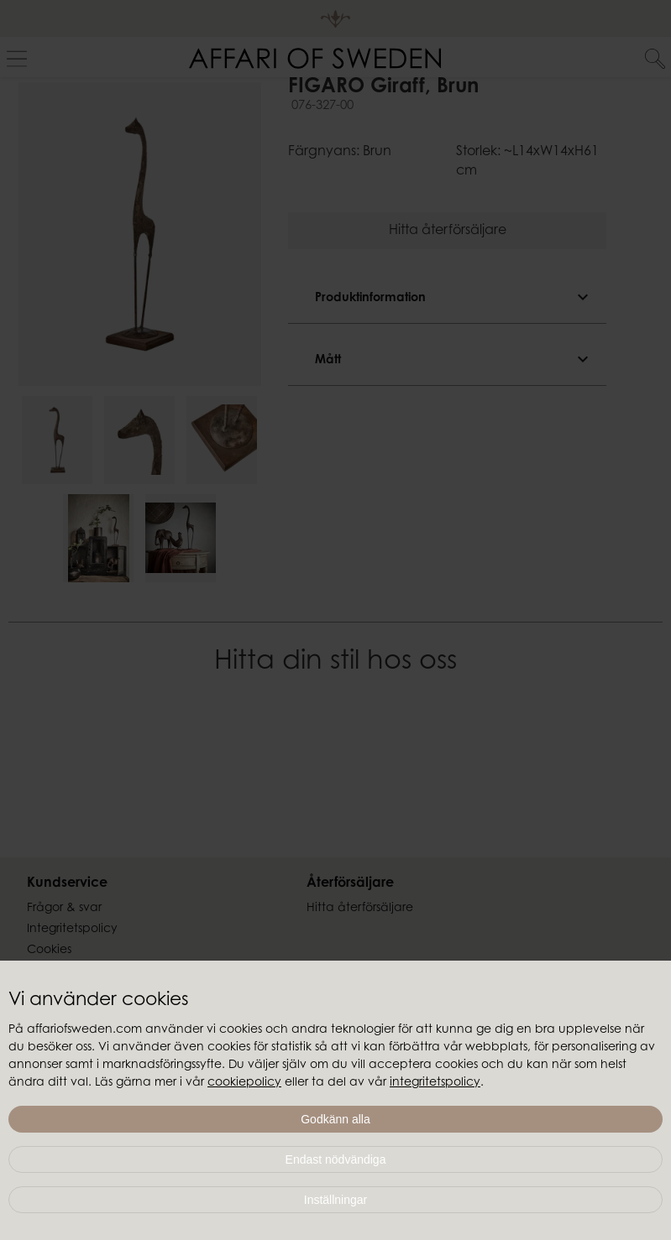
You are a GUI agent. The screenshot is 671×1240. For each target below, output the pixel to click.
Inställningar (336, 1199)
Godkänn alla (335, 1119)
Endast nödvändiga (336, 1159)
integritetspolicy (435, 1083)
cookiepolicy (244, 1083)
